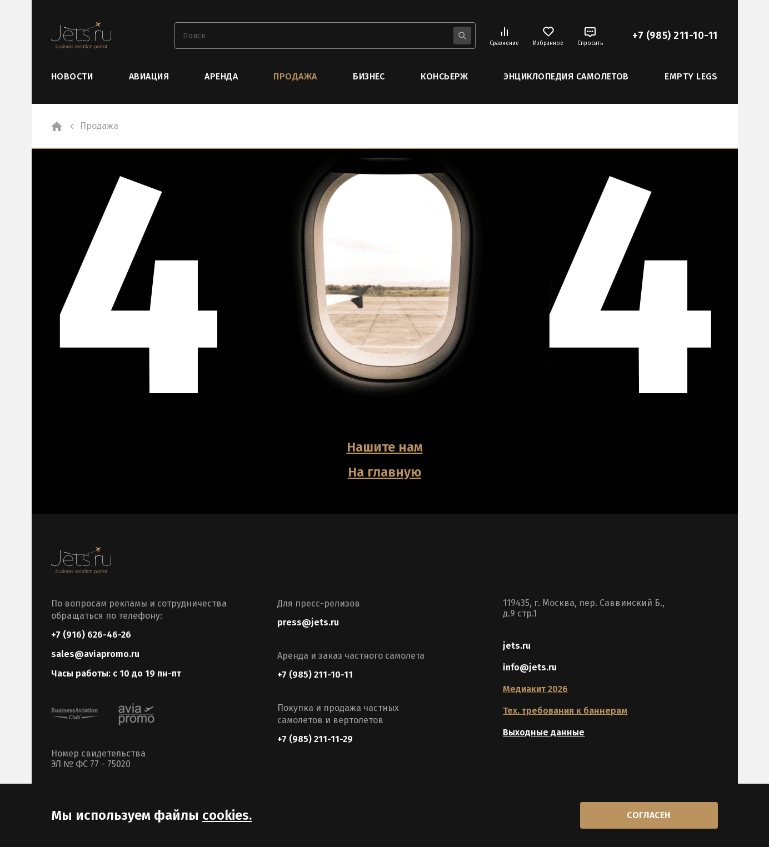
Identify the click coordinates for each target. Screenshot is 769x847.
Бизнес (369, 76)
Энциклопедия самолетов (566, 76)
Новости (72, 76)
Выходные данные (544, 732)
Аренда (221, 76)
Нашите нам (385, 447)
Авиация (149, 76)
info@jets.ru (530, 667)
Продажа (295, 76)
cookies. (227, 815)
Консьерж (444, 76)
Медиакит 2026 (535, 689)
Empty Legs (691, 76)
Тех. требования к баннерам (565, 710)
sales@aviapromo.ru (95, 654)
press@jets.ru (308, 622)
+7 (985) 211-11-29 (315, 739)
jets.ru (517, 645)
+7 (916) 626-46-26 (91, 634)
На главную (384, 472)
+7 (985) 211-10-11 (675, 35)
